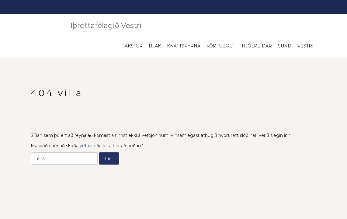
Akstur (134, 45)
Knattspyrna (183, 45)
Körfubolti (221, 45)
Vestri (305, 45)
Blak (155, 45)
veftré (86, 145)
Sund (284, 45)
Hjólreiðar (257, 45)
